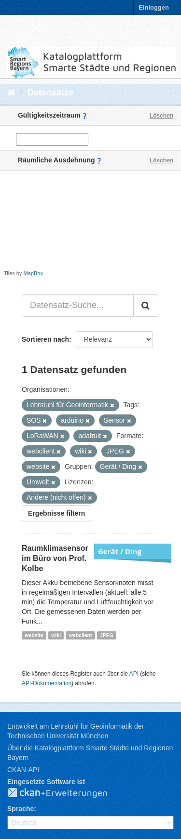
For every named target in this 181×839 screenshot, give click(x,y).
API (134, 673)
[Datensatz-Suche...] (78, 305)
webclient (80, 635)
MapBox (33, 273)
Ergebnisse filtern (56, 513)
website (34, 635)
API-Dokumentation (46, 683)
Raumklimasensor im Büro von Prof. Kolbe (55, 558)
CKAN (65, 793)
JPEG (106, 635)
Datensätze (50, 92)
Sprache (20, 808)
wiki (56, 635)
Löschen (161, 115)
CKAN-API (23, 769)
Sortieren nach (45, 339)
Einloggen (154, 7)
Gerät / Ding (119, 551)
